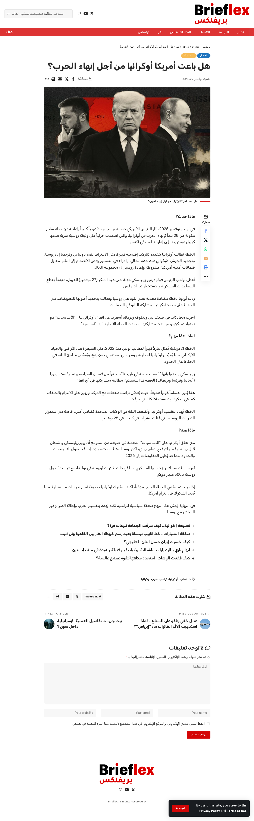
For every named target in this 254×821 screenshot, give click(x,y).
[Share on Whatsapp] (205, 253)
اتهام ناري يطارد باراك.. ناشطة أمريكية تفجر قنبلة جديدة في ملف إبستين (129, 551)
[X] (92, 13)
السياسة (187, 56)
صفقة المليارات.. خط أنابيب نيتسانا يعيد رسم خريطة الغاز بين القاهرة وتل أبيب (123, 535)
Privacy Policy (207, 811)
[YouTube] (85, 13)
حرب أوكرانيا (148, 580)
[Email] (60, 80)
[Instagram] (79, 13)
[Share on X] (67, 80)
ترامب (162, 580)
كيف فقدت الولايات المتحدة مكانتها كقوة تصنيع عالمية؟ (141, 559)
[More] (47, 80)
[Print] (53, 80)
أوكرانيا (172, 580)
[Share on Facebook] (73, 80)
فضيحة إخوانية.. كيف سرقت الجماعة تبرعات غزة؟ (146, 526)
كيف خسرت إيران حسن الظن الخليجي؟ (155, 543)
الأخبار (203, 56)
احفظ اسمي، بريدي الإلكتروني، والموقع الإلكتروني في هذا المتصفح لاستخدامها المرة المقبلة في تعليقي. (138, 731)
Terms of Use (236, 811)
